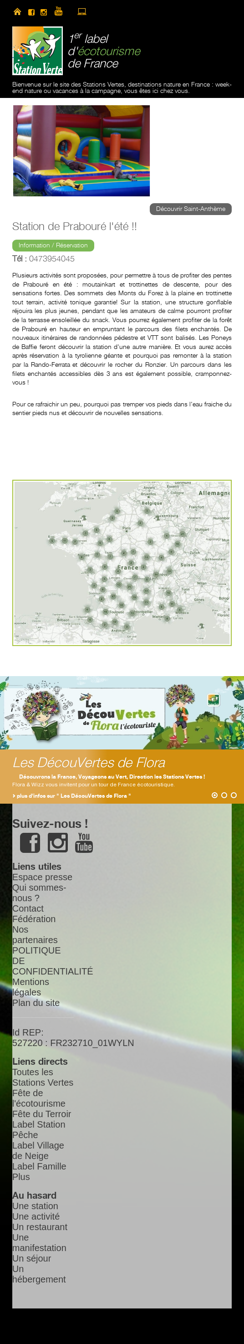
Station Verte (37, 50)
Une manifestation (39, 1242)
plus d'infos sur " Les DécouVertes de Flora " (74, 796)
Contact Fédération (34, 913)
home (17, 11)
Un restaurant (39, 1227)
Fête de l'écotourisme (39, 1098)
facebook (31, 11)
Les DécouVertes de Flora (88, 763)
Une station (35, 1206)
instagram (44, 11)
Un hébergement (39, 1274)
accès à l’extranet (81, 11)
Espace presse (42, 877)
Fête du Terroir (41, 1114)
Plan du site (36, 1003)
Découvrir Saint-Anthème (190, 209)
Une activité (36, 1216)
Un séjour (31, 1258)
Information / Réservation (53, 245)
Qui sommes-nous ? (39, 892)
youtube (62, 11)
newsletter (98, 11)
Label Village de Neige (38, 1150)
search (113, 11)
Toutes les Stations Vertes (43, 1077)
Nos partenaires (35, 934)
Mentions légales (30, 987)
